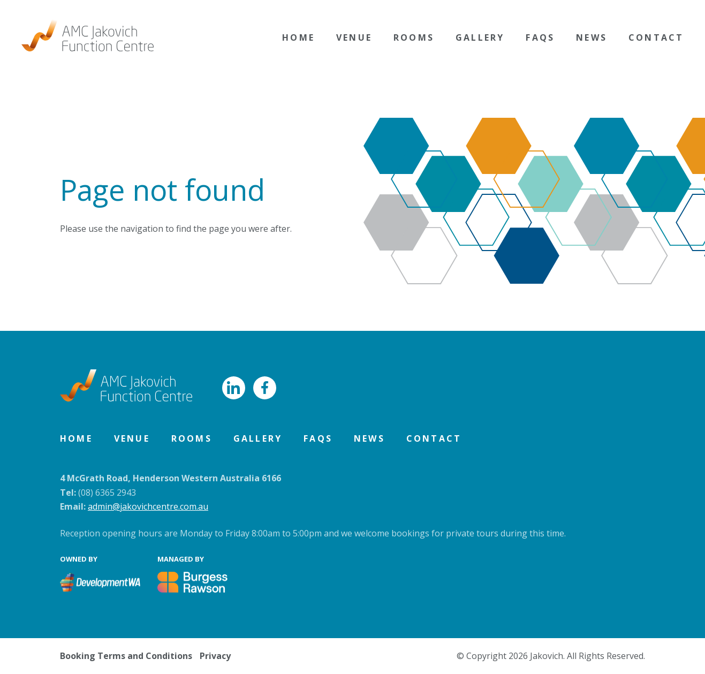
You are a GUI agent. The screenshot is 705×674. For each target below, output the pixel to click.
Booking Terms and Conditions (126, 656)
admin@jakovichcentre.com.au (148, 506)
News (591, 37)
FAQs (540, 37)
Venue (354, 37)
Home (298, 37)
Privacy (215, 656)
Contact (656, 37)
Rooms (413, 37)
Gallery (480, 37)
